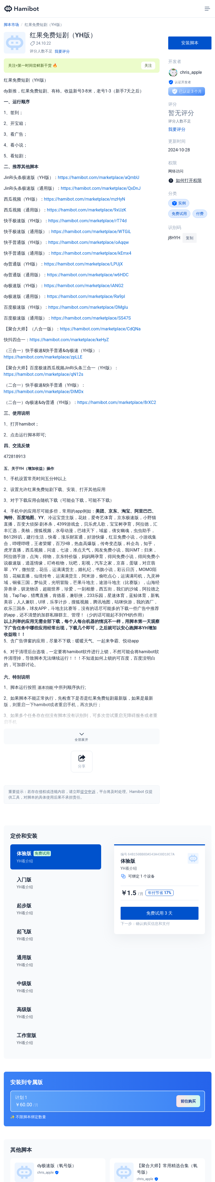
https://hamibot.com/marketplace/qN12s (44, 374)
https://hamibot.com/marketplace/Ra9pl (86, 296)
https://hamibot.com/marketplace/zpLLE (43, 357)
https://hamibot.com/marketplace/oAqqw (88, 242)
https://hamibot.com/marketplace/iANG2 (83, 285)
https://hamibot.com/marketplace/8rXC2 (116, 402)
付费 (200, 213)
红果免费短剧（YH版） (44, 24)
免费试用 (179, 213)
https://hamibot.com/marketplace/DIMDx (44, 391)
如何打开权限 (189, 180)
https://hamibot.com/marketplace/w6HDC (87, 274)
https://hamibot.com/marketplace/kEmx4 (91, 253)
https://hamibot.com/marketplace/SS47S (91, 318)
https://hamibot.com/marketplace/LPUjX (83, 264)
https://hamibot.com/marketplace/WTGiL (91, 231)
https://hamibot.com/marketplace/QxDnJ (101, 188)
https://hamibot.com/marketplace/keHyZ (69, 339)
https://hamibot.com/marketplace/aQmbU (98, 177)
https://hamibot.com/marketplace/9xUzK (86, 210)
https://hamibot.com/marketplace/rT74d (87, 220)
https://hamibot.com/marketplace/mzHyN (84, 199)
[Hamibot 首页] (21, 8)
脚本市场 (11, 24)
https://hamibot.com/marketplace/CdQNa (100, 328)
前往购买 (188, 1101)
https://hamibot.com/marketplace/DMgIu (88, 307)
